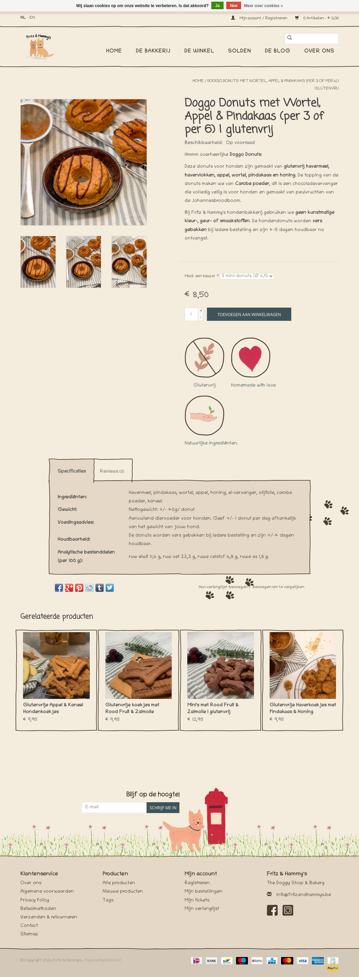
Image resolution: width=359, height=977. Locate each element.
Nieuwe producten (123, 891)
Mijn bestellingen (204, 891)
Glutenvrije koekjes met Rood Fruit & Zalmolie (132, 709)
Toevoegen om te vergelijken (278, 587)
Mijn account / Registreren (259, 18)
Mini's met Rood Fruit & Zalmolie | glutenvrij (212, 709)
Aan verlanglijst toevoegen (223, 587)
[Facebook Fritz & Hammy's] (272, 910)
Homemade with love (253, 362)
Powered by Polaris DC (103, 960)
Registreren (197, 883)
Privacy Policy (34, 900)
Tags (108, 900)
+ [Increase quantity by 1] (200, 311)
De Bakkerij (153, 51)
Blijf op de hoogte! (153, 795)
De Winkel (199, 51)
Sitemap (29, 934)
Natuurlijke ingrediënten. (211, 420)
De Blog (277, 51)
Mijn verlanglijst (202, 909)
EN (32, 18)
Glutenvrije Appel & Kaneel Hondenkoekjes (53, 709)
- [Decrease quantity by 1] (201, 317)
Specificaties (72, 471)
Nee (233, 5)
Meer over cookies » (263, 5)
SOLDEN (239, 51)
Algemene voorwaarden (47, 891)
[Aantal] (191, 314)
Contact (29, 926)
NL (23, 18)
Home (114, 51)
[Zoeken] (311, 38)
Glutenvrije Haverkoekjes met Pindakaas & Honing (303, 709)
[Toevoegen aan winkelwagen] (249, 314)
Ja (217, 5)
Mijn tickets (197, 900)
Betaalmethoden (38, 909)
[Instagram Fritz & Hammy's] (287, 910)
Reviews (112, 471)
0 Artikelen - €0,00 (317, 18)
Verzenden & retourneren (48, 917)
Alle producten (119, 883)
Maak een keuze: (201, 276)
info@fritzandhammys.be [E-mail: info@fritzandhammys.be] (303, 895)
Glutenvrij (205, 362)
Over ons (319, 51)
